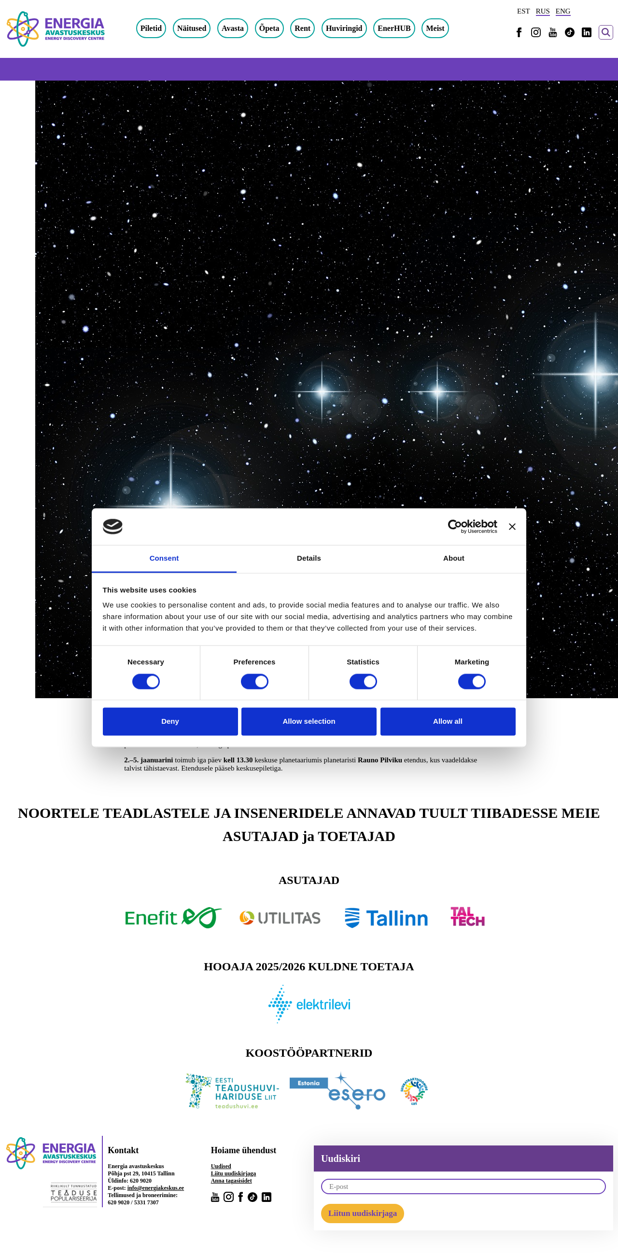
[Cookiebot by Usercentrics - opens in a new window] (455, 526)
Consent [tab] (164, 558)
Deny (170, 721)
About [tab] (453, 558)
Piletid (179, 29)
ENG (563, 11)
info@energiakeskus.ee (155, 1188)
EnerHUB (422, 29)
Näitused (219, 29)
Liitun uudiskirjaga (362, 1213)
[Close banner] (512, 526)
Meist (463, 29)
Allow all (448, 721)
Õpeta (297, 29)
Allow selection (308, 721)
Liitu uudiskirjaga (233, 1174)
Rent (331, 29)
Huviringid (372, 29)
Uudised (221, 1166)
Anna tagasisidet (231, 1181)
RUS (543, 11)
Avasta (261, 29)
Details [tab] (309, 558)
